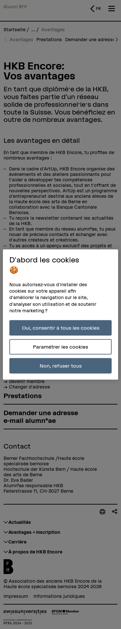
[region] (60, 315)
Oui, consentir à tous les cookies (60, 328)
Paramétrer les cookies (60, 347)
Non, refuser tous (61, 365)
